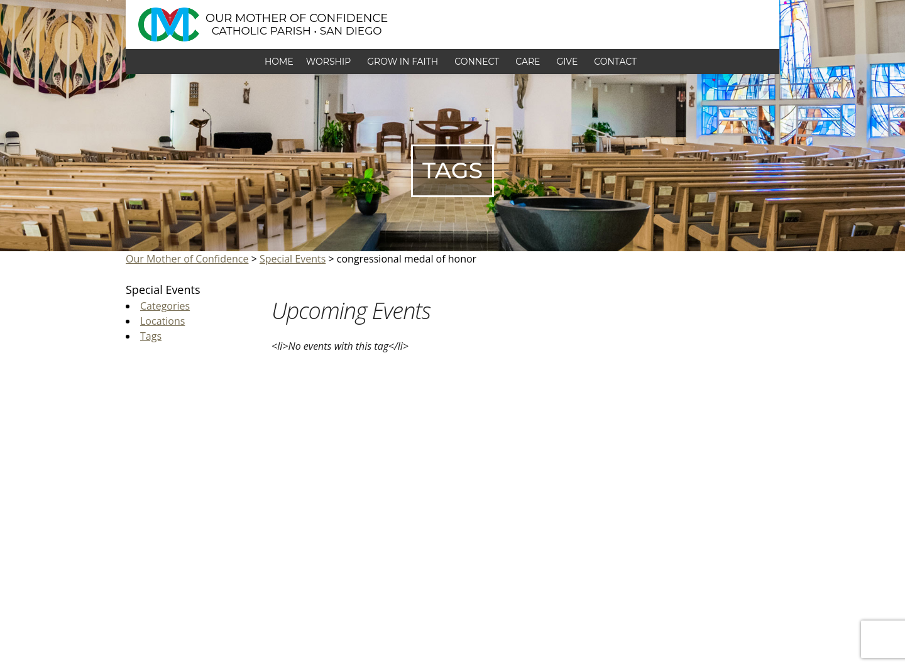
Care (529, 61)
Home (279, 61)
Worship (330, 61)
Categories (165, 306)
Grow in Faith (404, 61)
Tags (151, 336)
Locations (162, 321)
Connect (478, 61)
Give (568, 61)
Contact (617, 61)
